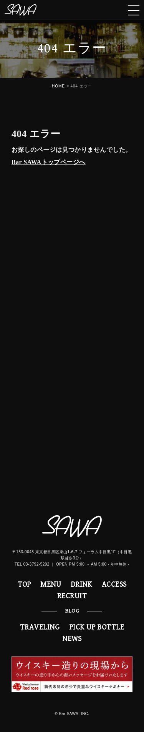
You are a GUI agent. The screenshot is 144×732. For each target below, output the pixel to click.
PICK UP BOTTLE (96, 627)
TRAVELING (40, 627)
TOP (24, 584)
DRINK (81, 584)
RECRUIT (72, 596)
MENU (50, 584)
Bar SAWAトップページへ (49, 162)
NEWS (72, 639)
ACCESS (114, 584)
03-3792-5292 (36, 564)
